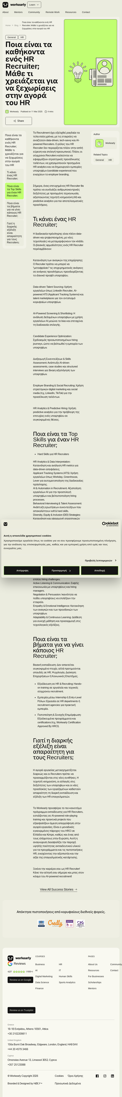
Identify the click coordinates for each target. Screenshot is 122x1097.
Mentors (18, 12)
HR (22, 37)
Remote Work (53, 12)
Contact (86, 12)
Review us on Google (20, 979)
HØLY (37, 1083)
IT (60, 970)
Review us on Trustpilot (21, 1010)
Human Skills (65, 976)
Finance (39, 988)
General (11, 37)
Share (19, 121)
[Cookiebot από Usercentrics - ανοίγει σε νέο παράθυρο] (104, 524)
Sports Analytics (67, 982)
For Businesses (96, 976)
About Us (93, 964)
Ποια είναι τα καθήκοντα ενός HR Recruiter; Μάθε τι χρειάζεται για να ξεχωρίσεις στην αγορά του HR (38, 25)
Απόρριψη (22, 570)
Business (40, 964)
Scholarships (95, 982)
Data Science (42, 982)
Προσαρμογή (61, 570)
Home (8, 25)
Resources (70, 12)
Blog (16, 25)
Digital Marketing (44, 976)
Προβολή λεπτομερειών (98, 560)
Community (34, 12)
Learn (34, 4)
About (6, 12)
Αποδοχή (99, 570)
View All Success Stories (58, 889)
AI (36, 970)
